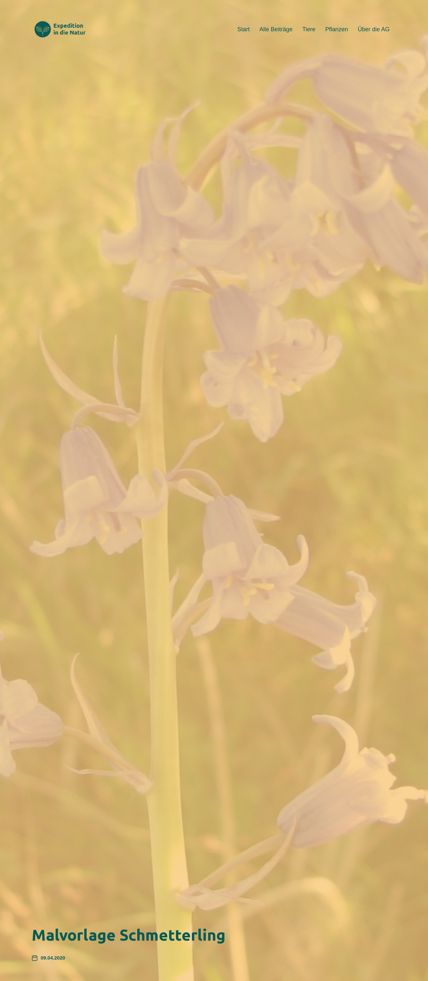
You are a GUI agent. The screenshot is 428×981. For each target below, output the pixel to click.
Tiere (308, 29)
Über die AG (374, 29)
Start (243, 29)
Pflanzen (336, 29)
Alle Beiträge (275, 29)
